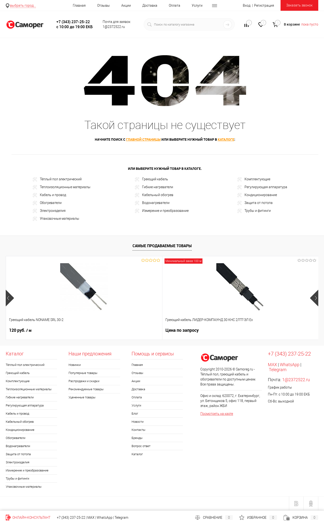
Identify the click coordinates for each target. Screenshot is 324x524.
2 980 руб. (256, 330)
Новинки (75, 365)
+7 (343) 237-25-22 (71, 517)
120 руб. (20, 330)
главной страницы (143, 139)
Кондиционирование (257, 195)
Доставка (149, 5)
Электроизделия (49, 211)
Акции (126, 5)
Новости (137, 421)
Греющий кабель (151, 179)
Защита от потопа (255, 203)
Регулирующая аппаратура (262, 187)
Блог (135, 413)
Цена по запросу (103, 330)
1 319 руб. (179, 330)
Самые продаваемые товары (162, 245)
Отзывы (103, 5)
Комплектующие (253, 179)
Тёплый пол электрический (57, 179)
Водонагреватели (152, 203)
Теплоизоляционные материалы (61, 187)
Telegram (278, 369)
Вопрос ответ (141, 446)
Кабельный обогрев (154, 195)
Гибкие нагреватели (154, 187)
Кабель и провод (49, 195)
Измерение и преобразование (162, 211)
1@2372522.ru (296, 379)
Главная (79, 5)
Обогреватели (47, 203)
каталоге (226, 139)
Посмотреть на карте (216, 414)
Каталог (137, 454)
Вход (246, 5)
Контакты (138, 430)
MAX (272, 364)
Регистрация (264, 5)
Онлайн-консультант (28, 517)
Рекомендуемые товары (86, 389)
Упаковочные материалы (56, 219)
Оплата (174, 5)
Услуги (197, 5)
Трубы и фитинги (254, 211)
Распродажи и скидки (84, 381)
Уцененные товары (82, 397)
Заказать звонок (299, 5)
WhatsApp (289, 364)
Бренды (137, 438)
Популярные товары (83, 373)
